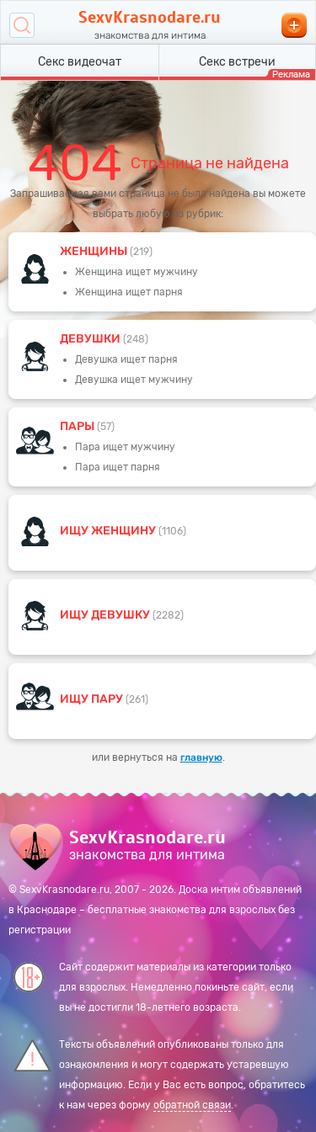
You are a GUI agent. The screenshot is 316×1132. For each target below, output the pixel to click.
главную (201, 757)
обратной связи (192, 1105)
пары (78, 426)
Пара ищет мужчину (125, 447)
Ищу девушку (106, 615)
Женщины (95, 251)
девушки (91, 339)
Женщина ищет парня (129, 292)
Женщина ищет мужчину (136, 272)
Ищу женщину (109, 530)
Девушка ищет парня (126, 359)
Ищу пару (93, 699)
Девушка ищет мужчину (134, 379)
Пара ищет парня (117, 467)
